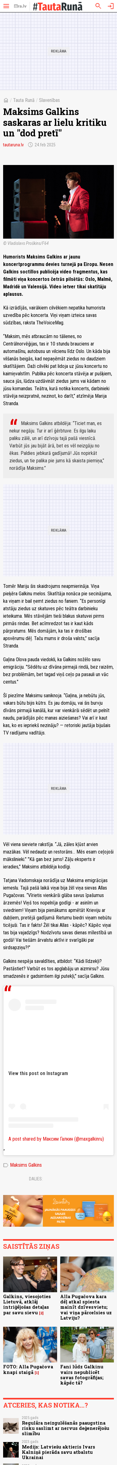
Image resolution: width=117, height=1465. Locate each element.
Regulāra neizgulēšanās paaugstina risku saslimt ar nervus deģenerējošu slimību (65, 1428)
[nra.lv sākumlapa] (20, 6)
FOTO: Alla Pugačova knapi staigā (28, 1369)
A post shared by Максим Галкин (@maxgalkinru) (56, 1139)
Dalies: (36, 1178)
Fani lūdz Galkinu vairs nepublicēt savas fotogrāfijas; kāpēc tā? (82, 1375)
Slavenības (49, 100)
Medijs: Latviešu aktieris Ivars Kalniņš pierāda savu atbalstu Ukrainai (58, 1452)
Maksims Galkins (22, 1165)
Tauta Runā (24, 100)
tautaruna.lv (13, 144)
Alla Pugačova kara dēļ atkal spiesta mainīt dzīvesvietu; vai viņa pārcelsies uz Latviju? (86, 1307)
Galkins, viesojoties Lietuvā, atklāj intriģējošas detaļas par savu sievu (27, 1304)
